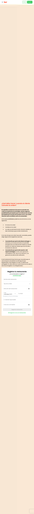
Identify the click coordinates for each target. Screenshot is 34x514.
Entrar (25, 2)
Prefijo (5, 292)
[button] (17, 284)
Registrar (29, 2)
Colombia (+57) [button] (8, 294)
